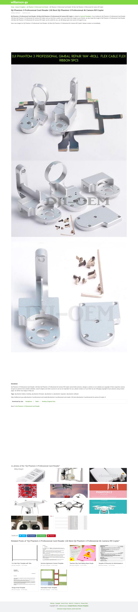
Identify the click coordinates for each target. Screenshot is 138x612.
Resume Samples (103, 565)
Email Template (16, 589)
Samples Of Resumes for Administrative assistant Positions (116, 563)
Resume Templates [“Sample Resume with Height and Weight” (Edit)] (83, 606)
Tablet (37, 401)
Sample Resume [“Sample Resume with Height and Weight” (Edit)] (72, 606)
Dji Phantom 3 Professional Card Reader (28, 406)
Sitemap (52, 603)
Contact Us (77, 603)
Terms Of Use (64, 603)
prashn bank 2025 (76, 608)
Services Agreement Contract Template (52, 563)
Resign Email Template (18, 587)
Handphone (28, 401)
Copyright (57, 603)
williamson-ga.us (63, 606)
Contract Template (45, 565)
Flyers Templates (16, 565)
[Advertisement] (69, 39)
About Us (71, 603)
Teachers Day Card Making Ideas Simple (81, 563)
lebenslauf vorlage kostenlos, (64, 608)
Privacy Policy (84, 603)
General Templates (15, 13)
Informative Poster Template (49, 587)
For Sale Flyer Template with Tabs (21, 563)
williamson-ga (20, 2)
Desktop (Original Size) (48, 401)
